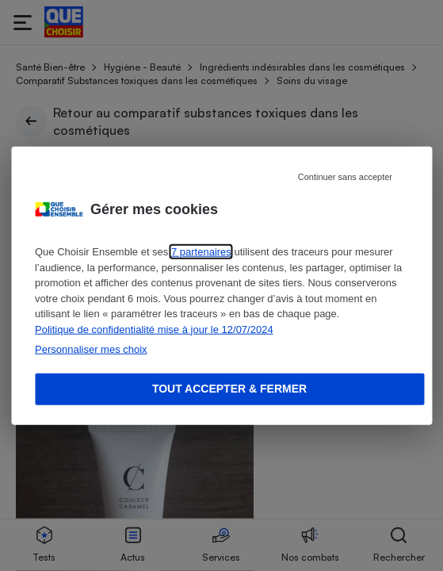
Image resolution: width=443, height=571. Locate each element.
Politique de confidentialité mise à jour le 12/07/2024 (154, 329)
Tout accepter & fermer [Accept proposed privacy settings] (229, 388)
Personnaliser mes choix (91, 349)
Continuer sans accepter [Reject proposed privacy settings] (345, 177)
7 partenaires (201, 252)
